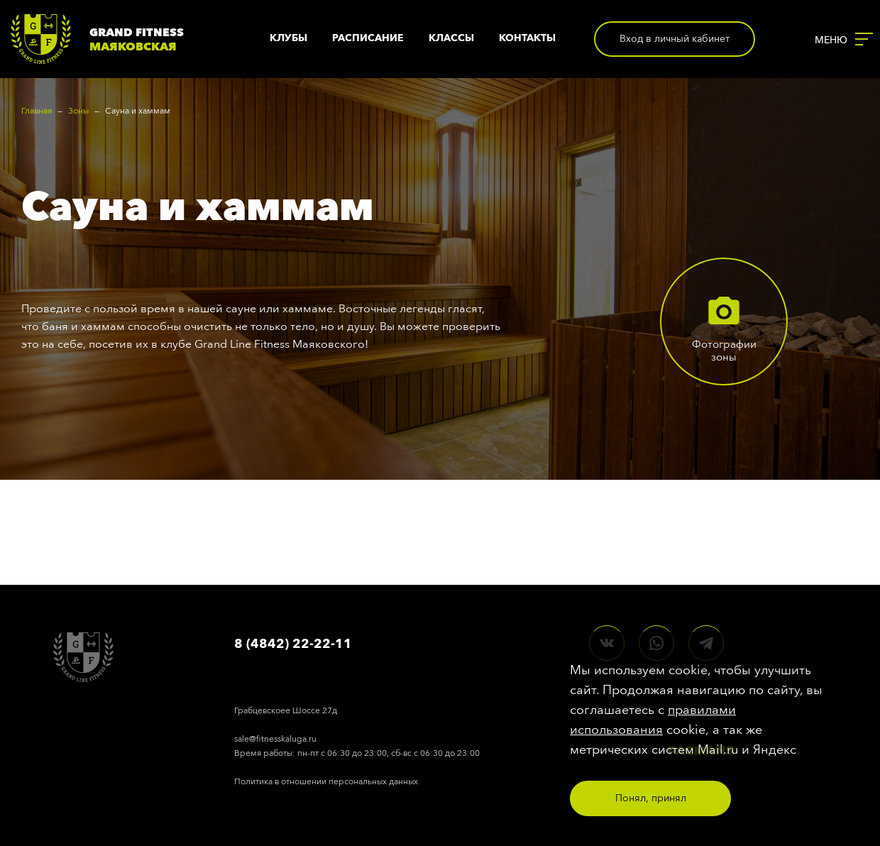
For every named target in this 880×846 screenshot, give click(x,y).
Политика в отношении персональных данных (326, 781)
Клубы (288, 38)
